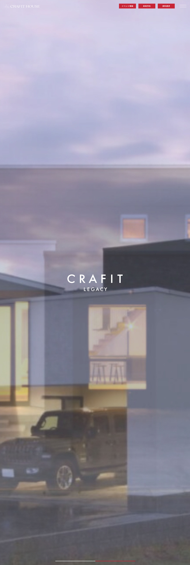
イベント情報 (127, 6)
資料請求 (166, 6)
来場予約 (147, 6)
